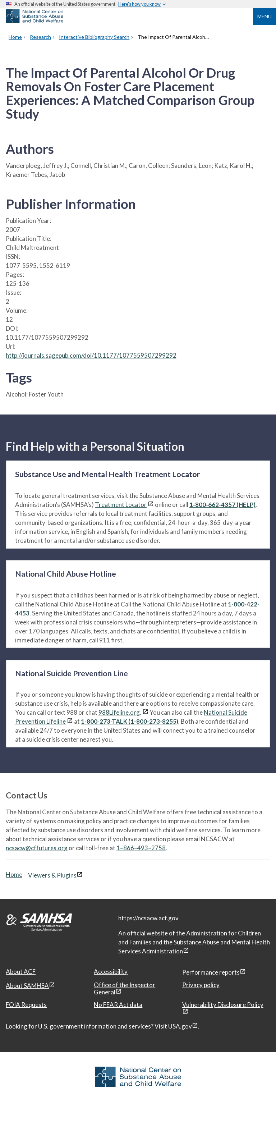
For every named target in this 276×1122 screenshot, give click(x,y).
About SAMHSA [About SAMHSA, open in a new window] (27, 985)
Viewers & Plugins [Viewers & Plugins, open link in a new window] (52, 875)
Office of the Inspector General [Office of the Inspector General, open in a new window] (124, 988)
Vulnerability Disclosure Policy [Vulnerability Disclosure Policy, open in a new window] (222, 1004)
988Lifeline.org (119, 712)
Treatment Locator (121, 504)
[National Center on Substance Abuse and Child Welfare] (34, 21)
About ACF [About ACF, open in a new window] (21, 971)
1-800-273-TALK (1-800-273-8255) (129, 721)
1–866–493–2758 (141, 848)
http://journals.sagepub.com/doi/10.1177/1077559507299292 (91, 355)
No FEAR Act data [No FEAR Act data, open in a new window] (118, 1004)
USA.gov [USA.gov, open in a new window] (180, 1026)
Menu (264, 16)
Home (14, 874)
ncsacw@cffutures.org (37, 848)
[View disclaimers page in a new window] (151, 504)
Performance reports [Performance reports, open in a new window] (211, 972)
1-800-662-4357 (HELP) (222, 504)
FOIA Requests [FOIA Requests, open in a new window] (26, 1004)
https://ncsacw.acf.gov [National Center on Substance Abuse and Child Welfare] (148, 918)
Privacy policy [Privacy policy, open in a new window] (201, 985)
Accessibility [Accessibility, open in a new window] (111, 971)
